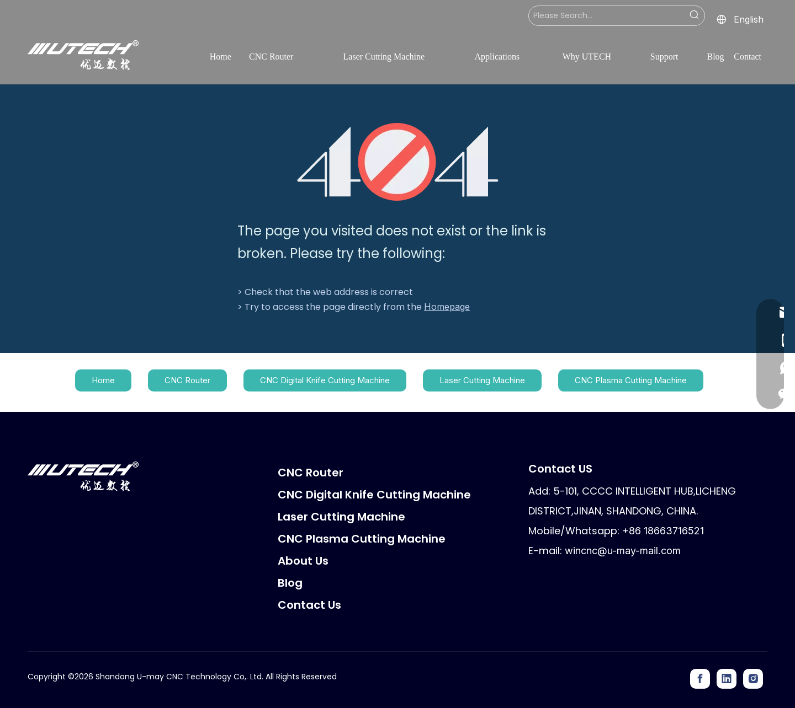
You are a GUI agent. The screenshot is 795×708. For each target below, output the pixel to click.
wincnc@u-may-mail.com (623, 550)
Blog (290, 583)
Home (103, 380)
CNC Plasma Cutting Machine (631, 380)
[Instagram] (753, 679)
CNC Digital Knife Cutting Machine (325, 380)
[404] (398, 162)
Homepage (447, 306)
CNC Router (187, 380)
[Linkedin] (726, 679)
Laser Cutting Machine (482, 380)
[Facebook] (700, 679)
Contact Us (309, 605)
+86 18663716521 (663, 531)
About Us (303, 560)
